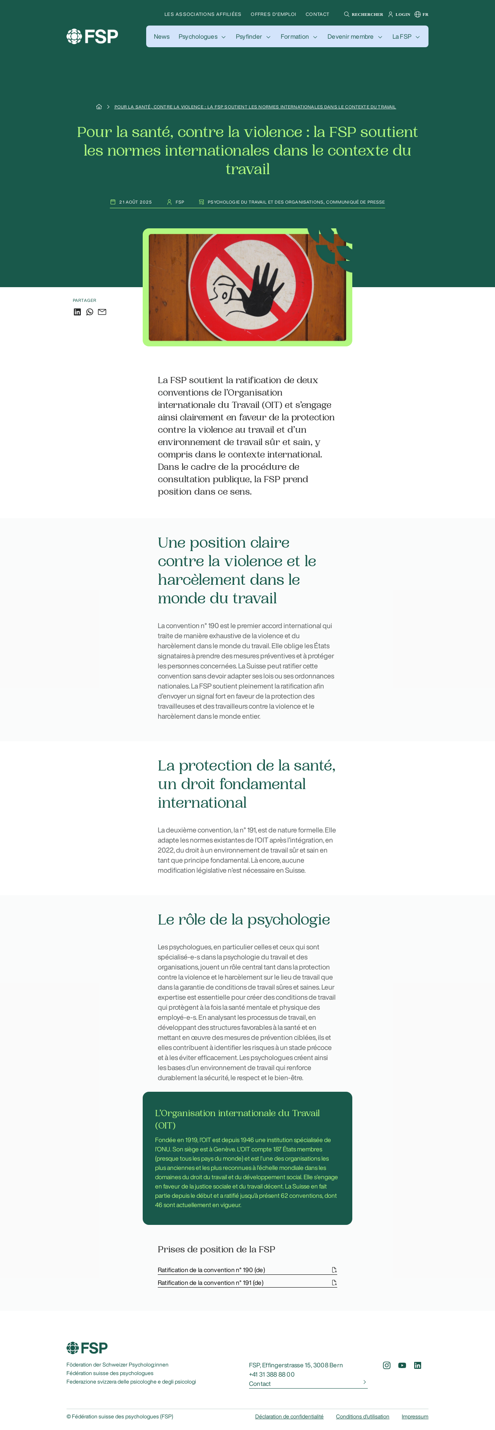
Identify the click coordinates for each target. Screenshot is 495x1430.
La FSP (402, 36)
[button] (362, 14)
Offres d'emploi (273, 14)
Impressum (415, 1416)
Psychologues (198, 36)
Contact (317, 14)
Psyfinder (249, 36)
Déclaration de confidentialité (289, 1416)
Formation (295, 36)
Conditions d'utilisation (362, 1416)
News (161, 36)
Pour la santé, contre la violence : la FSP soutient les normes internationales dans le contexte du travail (255, 107)
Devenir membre (351, 36)
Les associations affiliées (202, 14)
